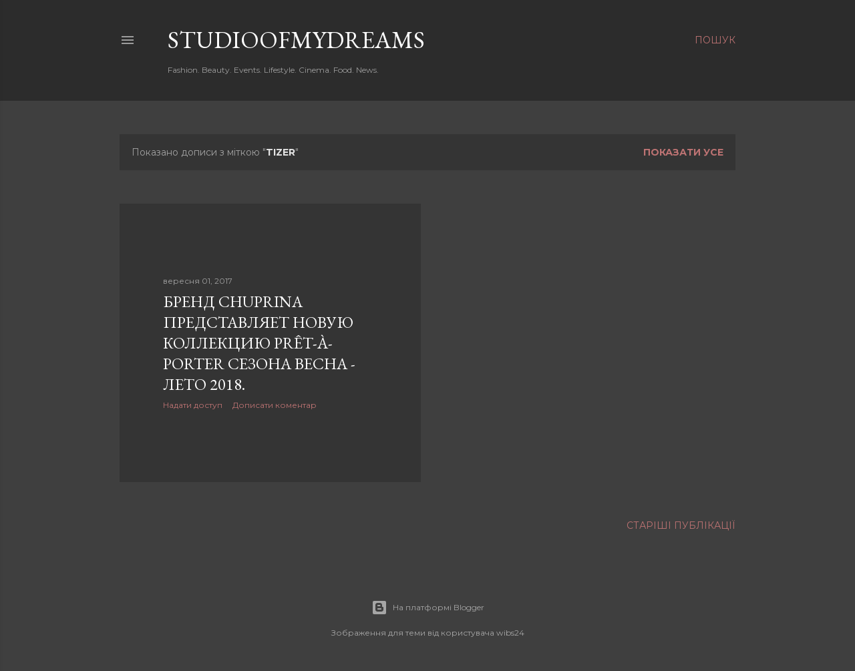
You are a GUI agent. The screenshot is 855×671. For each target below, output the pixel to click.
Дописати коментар (274, 405)
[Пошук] (715, 40)
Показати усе (683, 152)
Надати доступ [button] (192, 405)
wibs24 (510, 633)
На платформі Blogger (427, 608)
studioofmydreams (296, 39)
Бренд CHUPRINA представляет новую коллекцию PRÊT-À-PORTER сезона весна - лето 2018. (259, 343)
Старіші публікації (681, 525)
